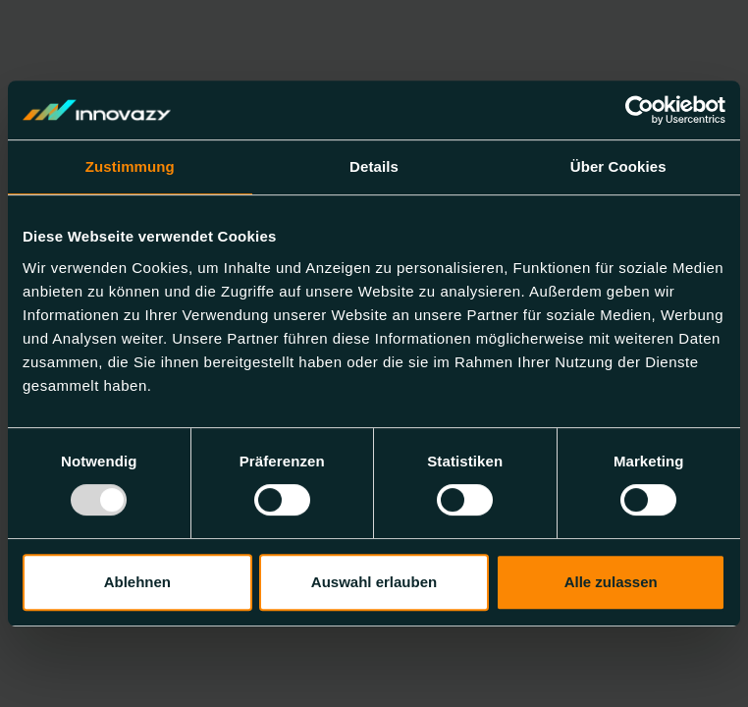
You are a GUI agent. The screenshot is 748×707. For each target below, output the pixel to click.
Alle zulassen (611, 581)
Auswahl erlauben (374, 581)
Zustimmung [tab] (130, 166)
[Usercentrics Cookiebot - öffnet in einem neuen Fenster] (639, 110)
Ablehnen (137, 581)
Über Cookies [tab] (618, 166)
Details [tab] (374, 166)
